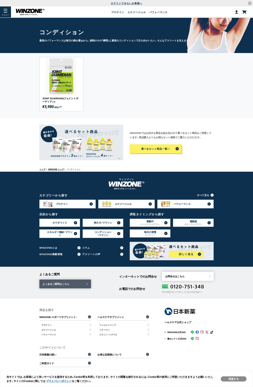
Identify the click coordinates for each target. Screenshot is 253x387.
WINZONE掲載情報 (51, 254)
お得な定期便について (109, 354)
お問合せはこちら (175, 276)
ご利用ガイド (46, 363)
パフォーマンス (48, 334)
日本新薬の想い (47, 354)
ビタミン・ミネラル (108, 334)
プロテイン (46, 324)
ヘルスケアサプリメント (110, 317)
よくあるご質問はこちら (56, 284)
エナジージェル (48, 329)
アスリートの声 (91, 254)
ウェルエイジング (107, 324)
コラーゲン (104, 329)
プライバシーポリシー (59, 381)
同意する (233, 379)
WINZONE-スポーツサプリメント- (58, 317)
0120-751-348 (183, 286)
